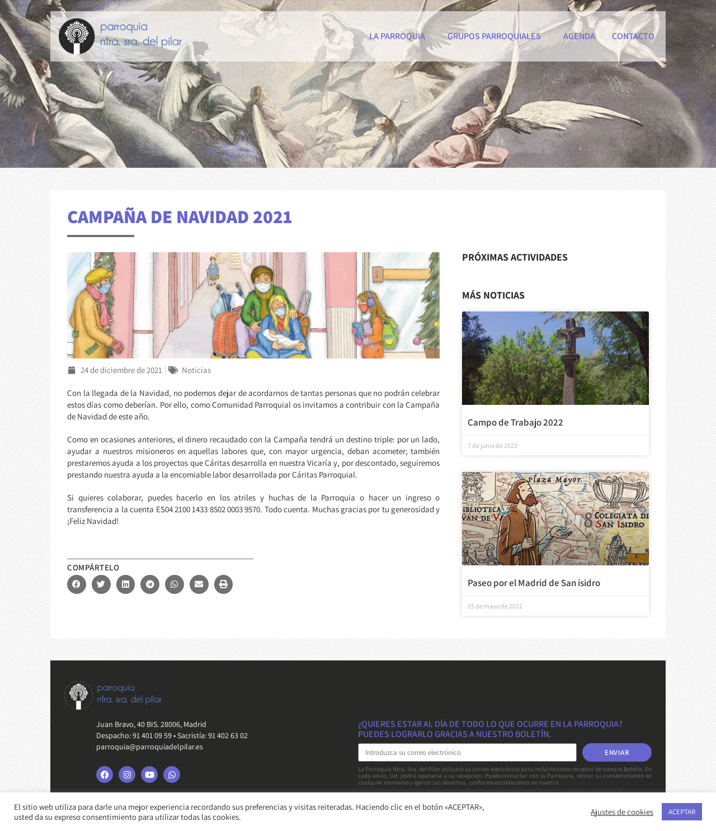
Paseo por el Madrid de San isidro (534, 583)
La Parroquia (400, 36)
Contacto (633, 36)
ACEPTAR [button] (681, 811)
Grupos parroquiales (497, 36)
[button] (76, 584)
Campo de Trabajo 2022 (515, 422)
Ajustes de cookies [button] (622, 812)
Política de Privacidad (588, 782)
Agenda (579, 36)
